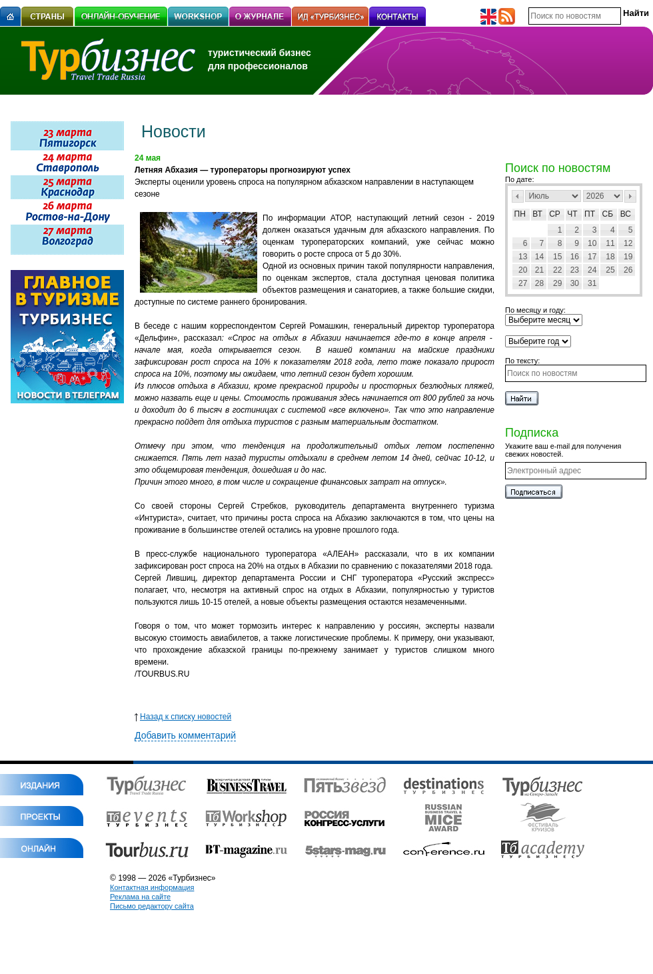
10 (592, 243)
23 (574, 270)
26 (628, 270)
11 (610, 243)
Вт (537, 214)
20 (522, 270)
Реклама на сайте (140, 897)
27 (522, 283)
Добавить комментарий (185, 735)
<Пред (518, 196)
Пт (589, 214)
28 (539, 283)
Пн (520, 214)
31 (592, 283)
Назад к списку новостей (183, 716)
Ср (554, 214)
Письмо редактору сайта (152, 906)
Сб (608, 214)
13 (522, 256)
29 (557, 283)
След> (630, 196)
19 (628, 256)
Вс (625, 214)
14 (539, 256)
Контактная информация (152, 887)
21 (539, 270)
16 (574, 256)
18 (610, 256)
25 (610, 270)
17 (592, 256)
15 (557, 256)
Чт (572, 214)
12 (628, 243)
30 (574, 283)
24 (592, 270)
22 (557, 270)
